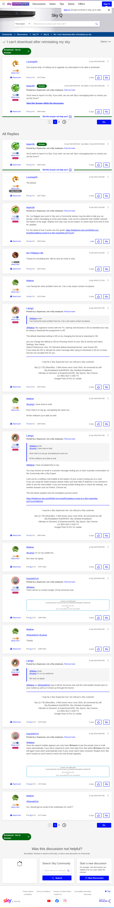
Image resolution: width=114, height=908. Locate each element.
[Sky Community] (18, 4)
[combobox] (62, 24)
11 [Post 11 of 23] (31, 617)
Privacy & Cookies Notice (62, 891)
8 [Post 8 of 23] (30, 424)
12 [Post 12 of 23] (31, 649)
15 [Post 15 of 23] (31, 815)
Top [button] (108, 891)
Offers (81, 4)
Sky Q (57, 15)
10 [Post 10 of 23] (31, 567)
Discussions (39, 4)
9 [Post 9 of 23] (30, 535)
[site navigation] (3, 4)
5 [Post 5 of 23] (30, 269)
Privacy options (28, 891)
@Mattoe (33, 318)
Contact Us (58, 894)
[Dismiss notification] (109, 10)
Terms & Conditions (43, 891)
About (71, 4)
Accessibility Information (82, 891)
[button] (108, 61)
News (52, 4)
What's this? (15, 73)
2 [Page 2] (59, 122)
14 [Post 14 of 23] (31, 784)
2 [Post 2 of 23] (30, 111)
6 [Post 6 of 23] (30, 296)
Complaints (28, 894)
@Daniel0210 (32, 635)
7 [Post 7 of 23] (30, 387)
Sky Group (87, 894)
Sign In (107, 4)
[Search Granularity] (23, 24)
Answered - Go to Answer (17, 51)
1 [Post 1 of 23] (30, 77)
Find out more (69, 90)
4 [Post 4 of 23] (30, 241)
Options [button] (103, 41)
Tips (61, 4)
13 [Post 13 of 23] (31, 722)
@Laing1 (30, 404)
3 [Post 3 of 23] (30, 196)
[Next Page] (64, 122)
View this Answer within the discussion (45, 103)
